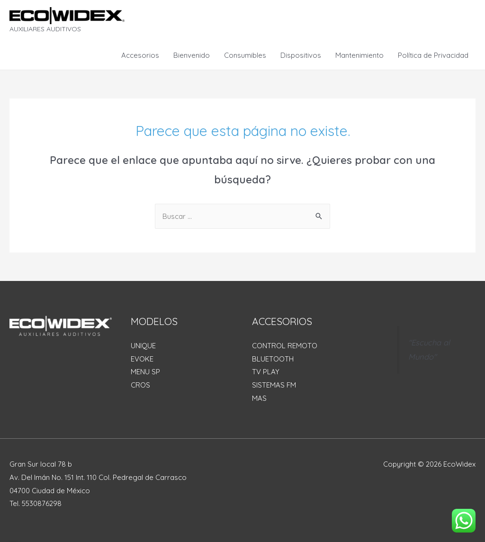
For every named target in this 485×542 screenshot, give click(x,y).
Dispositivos (300, 55)
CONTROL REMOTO (284, 345)
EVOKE (142, 358)
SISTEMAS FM (274, 384)
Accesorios (140, 55)
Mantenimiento (359, 55)
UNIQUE (143, 345)
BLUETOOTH (273, 358)
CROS (140, 384)
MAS (259, 398)
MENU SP (145, 371)
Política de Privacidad (433, 55)
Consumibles (245, 55)
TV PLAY (265, 371)
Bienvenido (191, 55)
